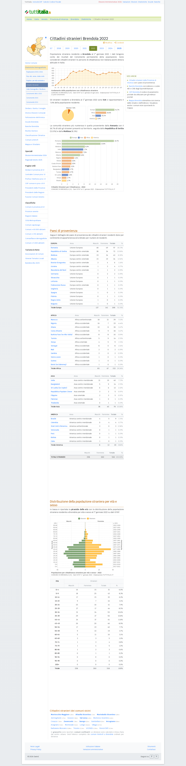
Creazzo (56, 721)
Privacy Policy (35, 749)
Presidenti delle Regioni (34, 192)
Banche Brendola (32, 126)
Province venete (31, 211)
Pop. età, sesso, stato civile (35, 76)
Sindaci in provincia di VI (34, 170)
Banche (157, 2)
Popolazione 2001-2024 (34, 72)
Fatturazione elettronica (35, 117)
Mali (52, 350)
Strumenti (152, 746)
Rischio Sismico (31, 131)
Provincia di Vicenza (59, 19)
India (53, 380)
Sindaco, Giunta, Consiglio (35, 108)
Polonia (53, 296)
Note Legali (35, 746)
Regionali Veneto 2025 (33, 160)
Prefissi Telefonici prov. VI (35, 179)
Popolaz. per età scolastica (35, 81)
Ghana (53, 327)
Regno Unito (55, 300)
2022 (93, 48)
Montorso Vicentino (103, 718)
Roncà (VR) (106, 728)
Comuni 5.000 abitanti (34, 243)
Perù (52, 434)
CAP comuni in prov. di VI (35, 183)
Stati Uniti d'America (59, 426)
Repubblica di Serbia (59, 251)
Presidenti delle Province (35, 188)
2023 (102, 48)
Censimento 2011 (32, 102)
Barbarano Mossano (61, 728)
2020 (76, 48)
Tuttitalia (28, 2)
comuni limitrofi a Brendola (102, 734)
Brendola (75, 19)
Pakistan (54, 399)
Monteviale (71, 725)
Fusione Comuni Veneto (34, 197)
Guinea (53, 361)
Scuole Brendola (31, 122)
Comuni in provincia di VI (35, 207)
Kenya (53, 342)
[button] (152, 756)
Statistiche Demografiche (35, 67)
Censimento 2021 (32, 98)
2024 (110, 48)
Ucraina (54, 266)
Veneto (44, 19)
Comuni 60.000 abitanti (35, 229)
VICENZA (92, 728)
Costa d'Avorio (56, 331)
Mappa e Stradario (32, 144)
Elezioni (134, 2)
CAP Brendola (134, 92)
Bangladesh (55, 384)
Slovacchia (55, 278)
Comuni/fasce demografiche (36, 238)
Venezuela (55, 430)
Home (29, 19)
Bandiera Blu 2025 (32, 263)
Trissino (78, 728)
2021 (85, 48)
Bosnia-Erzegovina (58, 263)
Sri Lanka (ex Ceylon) (59, 388)
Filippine (54, 395)
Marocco (54, 320)
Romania (54, 248)
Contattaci (151, 749)
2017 (50, 48)
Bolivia (53, 437)
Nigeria (53, 323)
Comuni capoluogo (32, 225)
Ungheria (54, 289)
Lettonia (54, 281)
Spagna (54, 292)
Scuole (150, 2)
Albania (54, 259)
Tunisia (53, 338)
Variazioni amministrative (93, 749)
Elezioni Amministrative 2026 (110, 2)
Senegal (54, 346)
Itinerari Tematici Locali (34, 258)
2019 (67, 48)
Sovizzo (72, 718)
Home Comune (31, 63)
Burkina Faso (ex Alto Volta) (61, 334)
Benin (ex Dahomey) (58, 364)
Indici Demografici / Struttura (35, 89)
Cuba (53, 441)
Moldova (54, 255)
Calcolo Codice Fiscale (52, 2)
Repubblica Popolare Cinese (61, 392)
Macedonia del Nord (58, 270)
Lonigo (85, 725)
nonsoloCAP (37, 2)
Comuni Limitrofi (31, 140)
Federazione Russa (58, 285)
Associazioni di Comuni (34, 254)
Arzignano (57, 725)
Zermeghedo (58, 718)
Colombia (54, 422)
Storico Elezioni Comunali (35, 113)
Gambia (54, 353)
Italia (36, 19)
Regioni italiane (31, 216)
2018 (59, 48)
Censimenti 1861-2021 (34, 94)
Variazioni (126, 2)
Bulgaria (54, 304)
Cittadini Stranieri (32, 85)
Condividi (119, 43)
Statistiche (142, 2)
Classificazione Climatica (35, 135)
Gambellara (97, 721)
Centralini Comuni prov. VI (35, 174)
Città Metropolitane (33, 220)
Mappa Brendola (135, 100)
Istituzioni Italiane (93, 746)
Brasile (53, 419)
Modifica (107, 43)
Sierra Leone (56, 357)
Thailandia (55, 403)
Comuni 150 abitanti (34, 234)
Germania (54, 274)
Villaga (97, 725)
